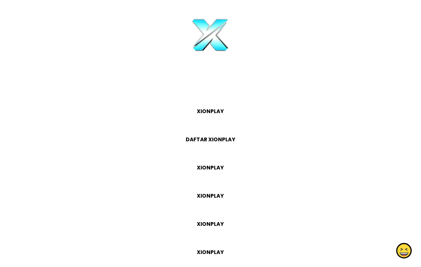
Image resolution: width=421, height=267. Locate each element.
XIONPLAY (210, 111)
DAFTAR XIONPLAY (210, 139)
